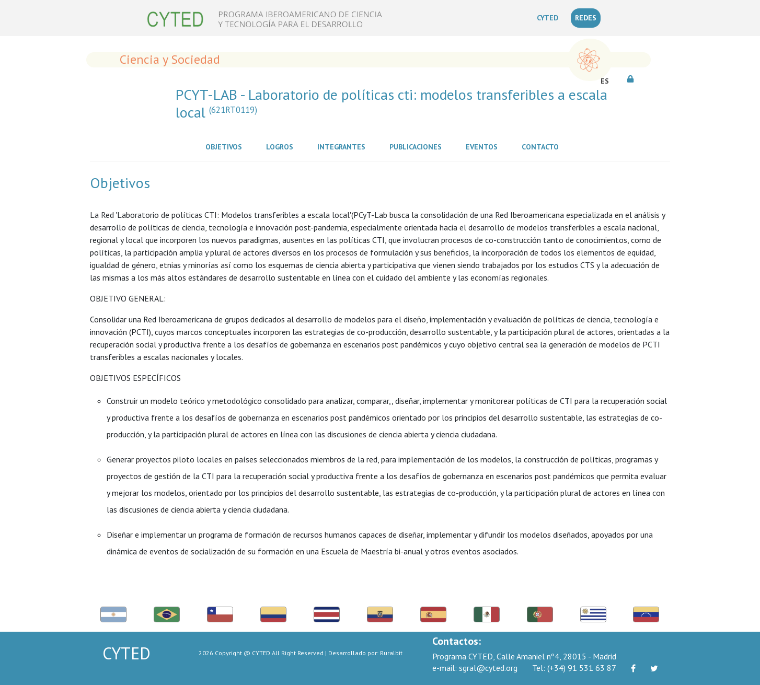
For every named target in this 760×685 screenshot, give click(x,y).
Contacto (542, 146)
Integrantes (343, 146)
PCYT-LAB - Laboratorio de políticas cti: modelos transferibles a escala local (391, 103)
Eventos (484, 146)
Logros (281, 146)
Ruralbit (391, 653)
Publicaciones (417, 146)
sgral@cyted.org (474, 668)
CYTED (549, 17)
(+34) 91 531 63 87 (574, 668)
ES (605, 81)
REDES (585, 17)
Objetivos (225, 146)
